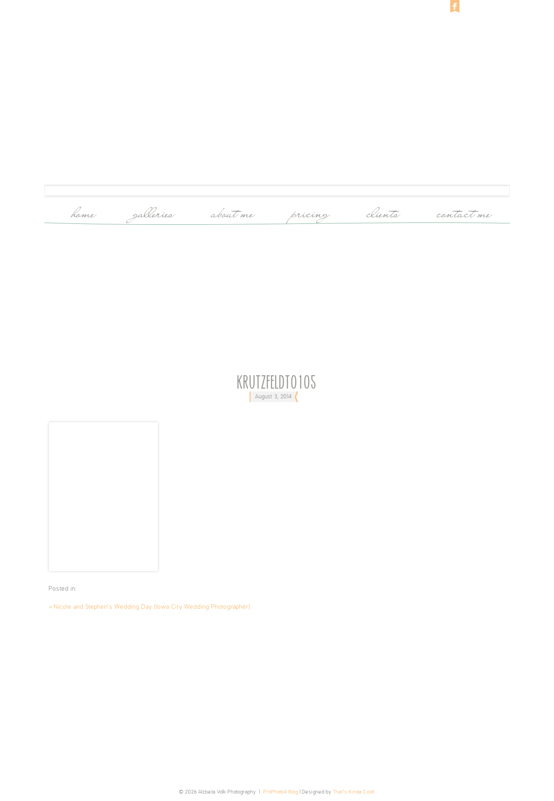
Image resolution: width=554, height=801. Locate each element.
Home (84, 212)
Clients (383, 212)
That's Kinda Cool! (354, 792)
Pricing (311, 212)
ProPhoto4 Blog (280, 792)
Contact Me (465, 212)
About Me (233, 212)
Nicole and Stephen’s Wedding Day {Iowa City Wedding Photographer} (150, 607)
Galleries (154, 212)
